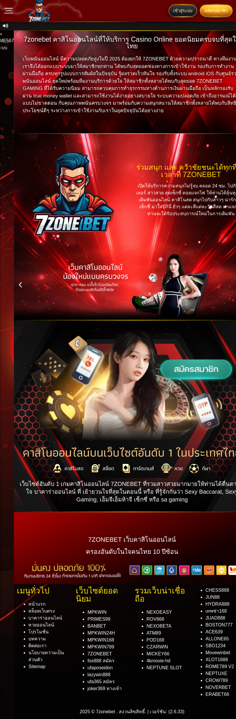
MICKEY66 (157, 653)
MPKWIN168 (100, 639)
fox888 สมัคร (100, 660)
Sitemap (36, 666)
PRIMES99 (98, 619)
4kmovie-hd (158, 660)
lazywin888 (98, 674)
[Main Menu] (8, 10)
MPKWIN (96, 612)
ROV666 (155, 619)
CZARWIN (157, 646)
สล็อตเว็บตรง (41, 611)
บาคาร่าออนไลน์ (45, 617)
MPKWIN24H (101, 632)
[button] (20, 284)
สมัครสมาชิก (216, 10)
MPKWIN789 (100, 646)
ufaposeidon (100, 667)
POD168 (155, 639)
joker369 (104, 688)
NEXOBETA (158, 626)
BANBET (96, 626)
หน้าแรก (37, 604)
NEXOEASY (159, 612)
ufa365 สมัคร (101, 681)
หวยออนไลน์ (41, 624)
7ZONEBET (99, 653)
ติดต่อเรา (37, 645)
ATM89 (153, 632)
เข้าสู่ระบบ (182, 10)
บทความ (37, 638)
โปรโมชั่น (38, 631)
